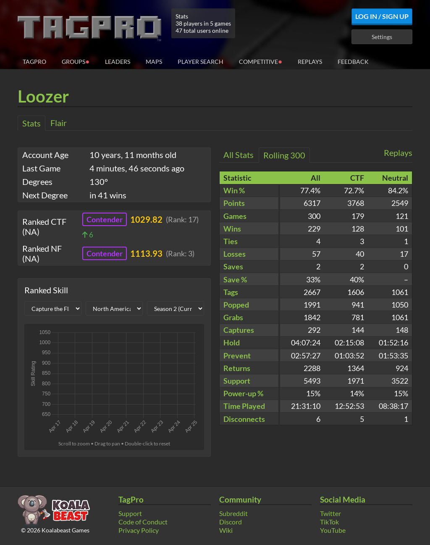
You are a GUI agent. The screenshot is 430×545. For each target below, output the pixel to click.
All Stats (238, 155)
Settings (382, 36)
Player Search (200, 61)
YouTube (333, 530)
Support (130, 513)
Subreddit (233, 513)
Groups (75, 61)
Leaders (117, 61)
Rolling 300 (284, 155)
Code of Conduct (143, 522)
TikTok (329, 522)
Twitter (330, 513)
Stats (31, 123)
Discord (230, 522)
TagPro (34, 61)
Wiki (226, 530)
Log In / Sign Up (382, 16)
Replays (310, 61)
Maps (154, 61)
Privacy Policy (138, 530)
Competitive (260, 61)
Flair (58, 123)
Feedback (353, 61)
